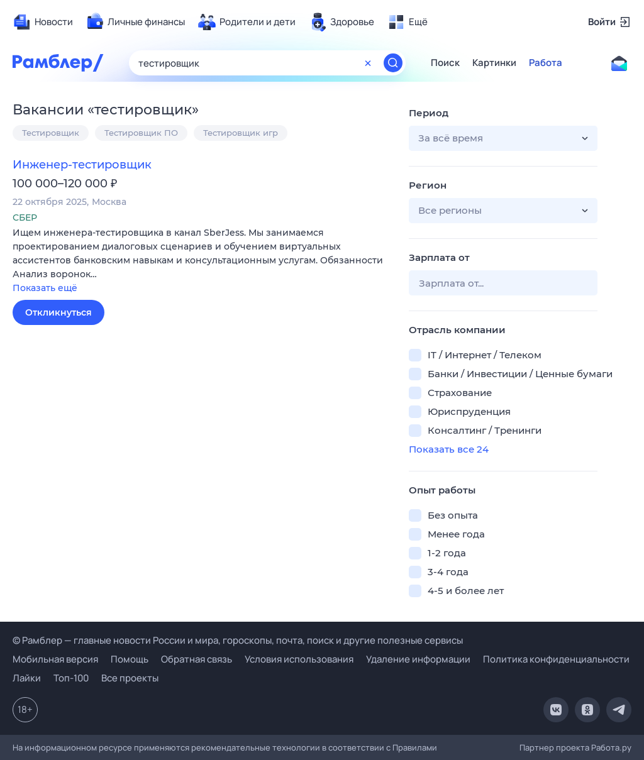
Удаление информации (418, 659)
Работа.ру (611, 747)
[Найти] (393, 62)
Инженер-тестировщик (82, 165)
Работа (545, 63)
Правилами (414, 747)
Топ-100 (71, 678)
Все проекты (129, 678)
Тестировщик (50, 133)
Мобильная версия (55, 659)
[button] (201, 261)
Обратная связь (196, 659)
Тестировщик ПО (141, 133)
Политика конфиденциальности (556, 659)
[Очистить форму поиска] (367, 62)
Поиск (445, 63)
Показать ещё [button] (45, 288)
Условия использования (299, 659)
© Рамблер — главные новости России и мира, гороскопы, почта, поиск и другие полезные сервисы (238, 640)
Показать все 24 (449, 449)
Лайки (27, 678)
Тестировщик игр (240, 133)
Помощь (129, 659)
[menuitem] (43, 22)
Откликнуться (58, 312)
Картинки (494, 63)
